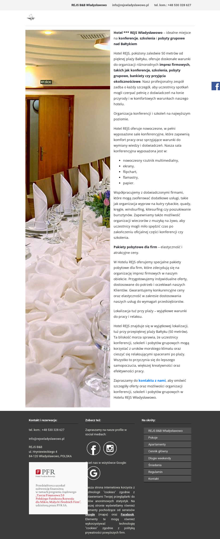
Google (90, 514)
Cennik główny (158, 451)
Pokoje (153, 437)
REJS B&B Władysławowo (165, 431)
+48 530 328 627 (53, 430)
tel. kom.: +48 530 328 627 (172, 5)
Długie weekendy (159, 458)
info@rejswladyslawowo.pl (130, 5)
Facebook (127, 514)
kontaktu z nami (152, 380)
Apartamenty (157, 444)
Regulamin (155, 472)
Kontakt (153, 478)
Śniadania (155, 465)
